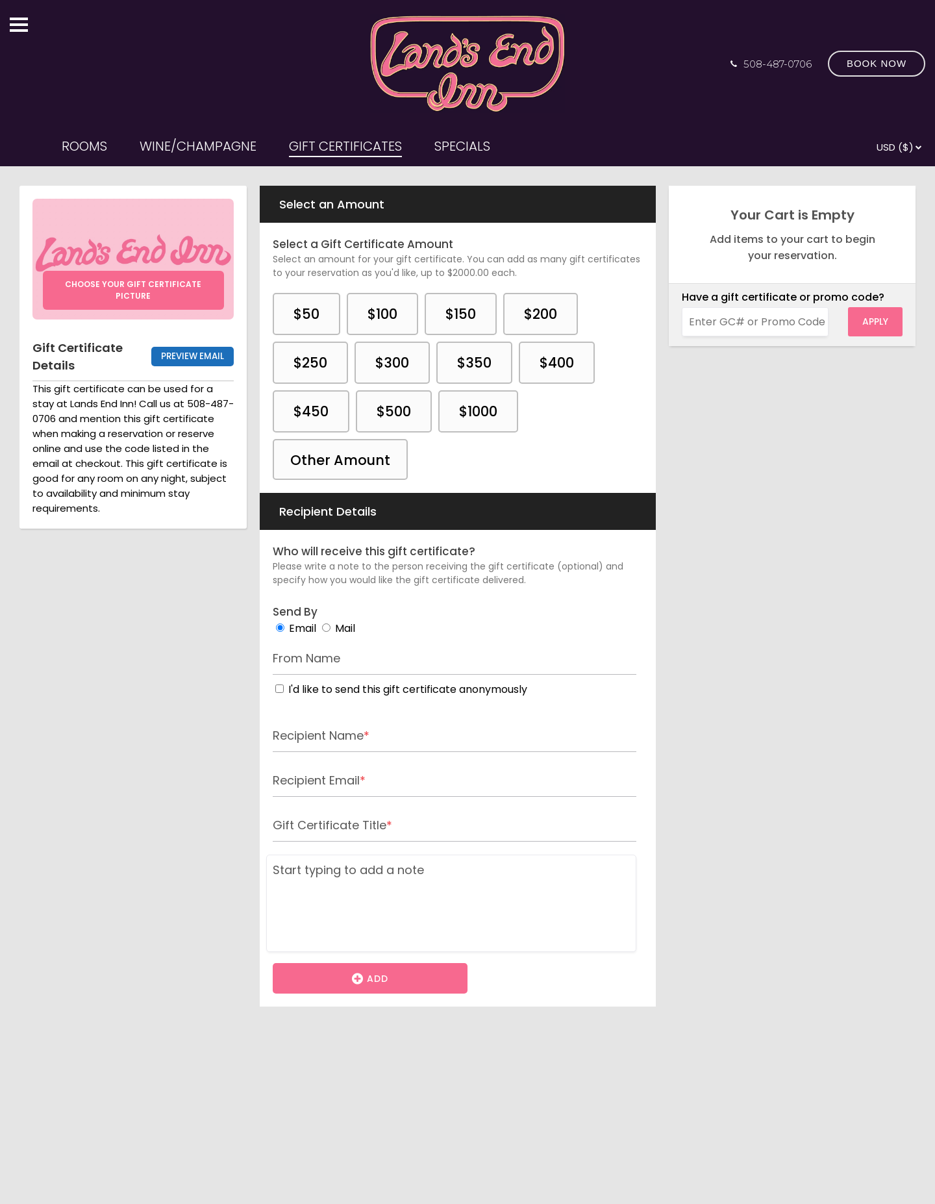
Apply (875, 321)
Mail (345, 628)
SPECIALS (462, 146)
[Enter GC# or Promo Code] (755, 321)
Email (302, 628)
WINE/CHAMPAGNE (198, 146)
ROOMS (84, 146)
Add (370, 978)
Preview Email (192, 356)
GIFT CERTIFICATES (345, 146)
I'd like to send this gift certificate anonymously (407, 689)
